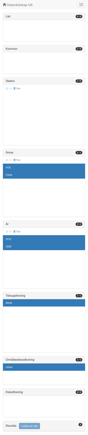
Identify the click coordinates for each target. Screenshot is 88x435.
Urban (9, 367)
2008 (8, 246)
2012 (8, 239)
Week (9, 302)
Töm (16, 88)
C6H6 (9, 174)
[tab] (44, 426)
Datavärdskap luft (17, 5)
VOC (8, 167)
